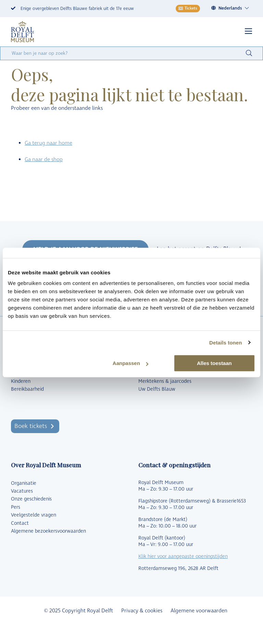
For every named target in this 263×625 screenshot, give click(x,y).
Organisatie (23, 483)
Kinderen (20, 381)
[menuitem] (234, 8)
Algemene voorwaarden (199, 610)
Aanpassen (130, 363)
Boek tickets (30, 426)
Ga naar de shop (44, 159)
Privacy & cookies (141, 610)
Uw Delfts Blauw (156, 389)
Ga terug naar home (48, 143)
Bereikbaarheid (27, 389)
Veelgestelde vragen (33, 515)
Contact (20, 523)
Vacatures (22, 491)
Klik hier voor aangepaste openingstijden (183, 556)
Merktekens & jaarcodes (164, 381)
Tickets (187, 8)
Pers (15, 507)
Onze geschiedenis (31, 499)
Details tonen (225, 343)
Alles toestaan (214, 363)
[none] (231, 8)
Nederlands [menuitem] (230, 8)
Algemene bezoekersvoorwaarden (48, 531)
